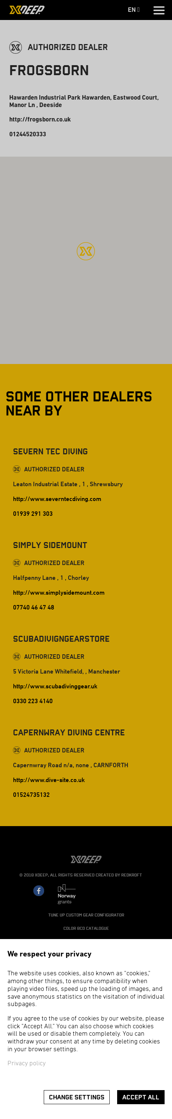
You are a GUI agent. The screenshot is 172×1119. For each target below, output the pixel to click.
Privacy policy (26, 1063)
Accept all (140, 1097)
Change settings (77, 1097)
